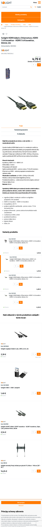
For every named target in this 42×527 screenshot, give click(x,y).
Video (24, 24)
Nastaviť (21, 505)
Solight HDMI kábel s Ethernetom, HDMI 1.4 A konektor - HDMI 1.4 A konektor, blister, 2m (19, 27)
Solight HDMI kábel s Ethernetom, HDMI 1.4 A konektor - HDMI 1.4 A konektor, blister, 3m (25, 278)
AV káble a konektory (15, 24)
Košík (38, 7)
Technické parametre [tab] (21, 130)
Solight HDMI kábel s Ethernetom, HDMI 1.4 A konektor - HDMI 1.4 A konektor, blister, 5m (25, 296)
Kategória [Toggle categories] (21, 20)
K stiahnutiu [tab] (21, 134)
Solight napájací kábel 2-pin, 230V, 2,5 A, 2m (14, 349)
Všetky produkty (21, 14)
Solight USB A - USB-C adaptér (10, 387)
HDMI (29, 24)
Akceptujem (21, 502)
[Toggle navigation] (39, 2)
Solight (6, 24)
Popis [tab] (21, 126)
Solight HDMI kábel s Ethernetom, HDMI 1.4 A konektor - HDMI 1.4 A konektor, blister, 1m (25, 241)
